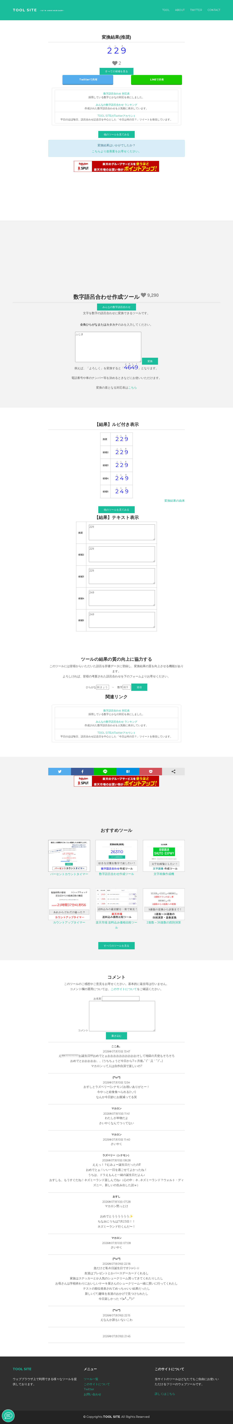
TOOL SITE (25, 10)
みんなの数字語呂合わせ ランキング (116, 104)
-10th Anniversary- (52, 10)
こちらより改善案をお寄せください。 (116, 151)
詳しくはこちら (165, 1394)
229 (122, 532)
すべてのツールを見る (116, 945)
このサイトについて (124, 989)
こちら (132, 387)
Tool (166, 10)
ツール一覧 (91, 1379)
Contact (214, 10)
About (180, 10)
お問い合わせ (92, 1394)
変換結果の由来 (174, 500)
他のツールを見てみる (116, 134)
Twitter (196, 10)
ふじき (108, 347)
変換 (150, 361)
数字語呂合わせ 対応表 (116, 93)
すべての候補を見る (116, 71)
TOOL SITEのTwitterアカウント (116, 115)
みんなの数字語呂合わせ (116, 307)
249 (122, 598)
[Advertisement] (116, 260)
